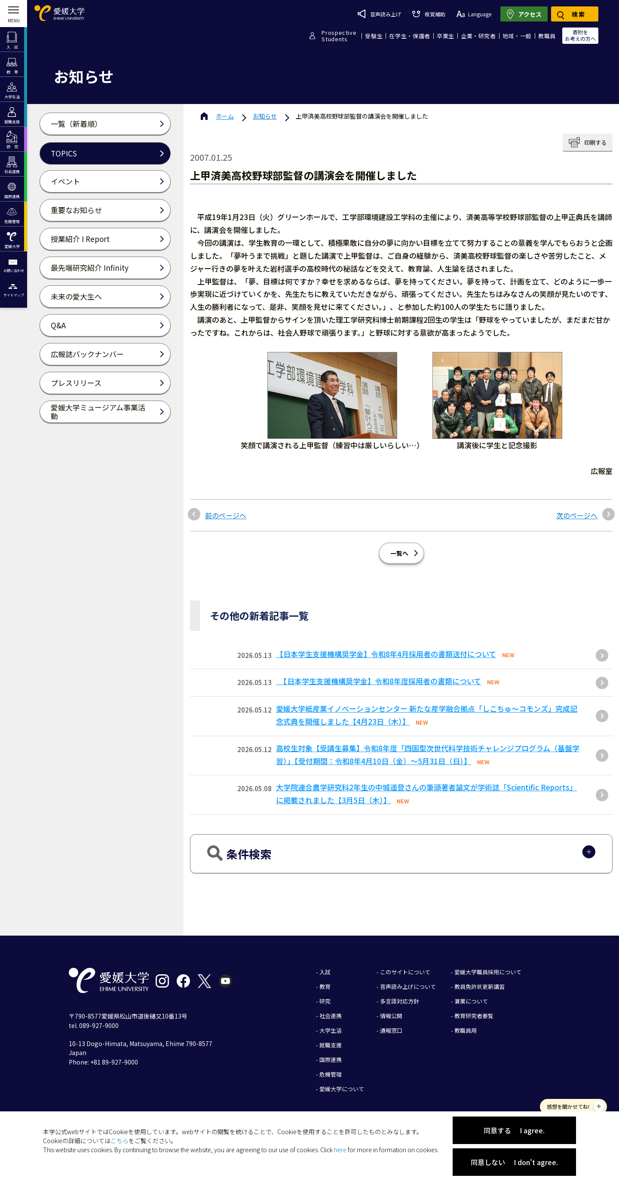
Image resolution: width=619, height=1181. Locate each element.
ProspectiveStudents (339, 35)
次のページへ (577, 515)
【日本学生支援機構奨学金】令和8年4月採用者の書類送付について (386, 654)
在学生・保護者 (409, 36)
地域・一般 (517, 36)
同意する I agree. (514, 1130)
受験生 (374, 36)
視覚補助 (428, 14)
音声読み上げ (379, 13)
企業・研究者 (478, 36)
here (340, 1149)
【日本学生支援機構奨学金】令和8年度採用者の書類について (378, 681)
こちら (119, 1140)
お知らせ (265, 116)
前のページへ (225, 515)
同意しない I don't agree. (514, 1162)
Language (474, 14)
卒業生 (445, 36)
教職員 (547, 36)
